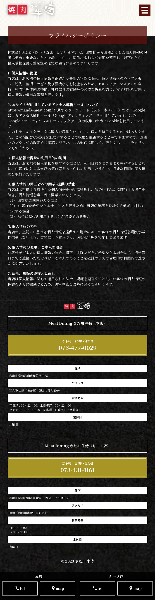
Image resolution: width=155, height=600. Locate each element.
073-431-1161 (77, 467)
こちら (125, 142)
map (57, 588)
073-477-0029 (78, 345)
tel (20, 588)
